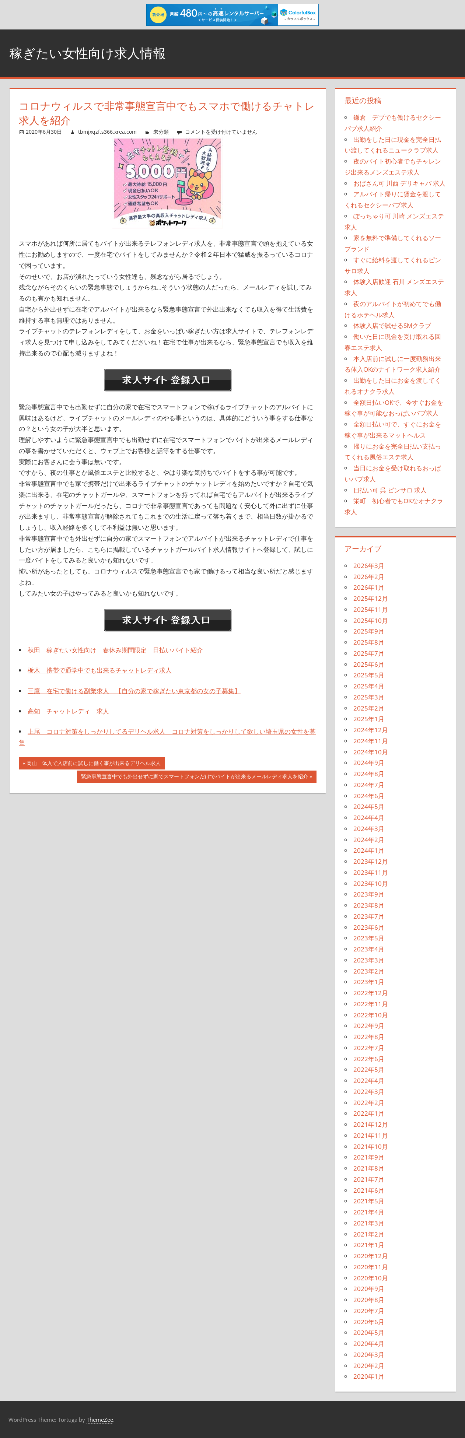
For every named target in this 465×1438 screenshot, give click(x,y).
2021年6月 (368, 1190)
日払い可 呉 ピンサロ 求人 (390, 490)
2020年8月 (368, 1299)
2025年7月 (368, 653)
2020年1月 (368, 1376)
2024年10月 (370, 752)
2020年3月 (368, 1354)
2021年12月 (370, 1124)
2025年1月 (368, 719)
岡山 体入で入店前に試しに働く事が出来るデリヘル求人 (93, 763)
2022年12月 (370, 993)
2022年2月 (368, 1102)
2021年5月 (368, 1201)
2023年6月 (368, 927)
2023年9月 (368, 894)
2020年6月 (368, 1322)
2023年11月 (370, 872)
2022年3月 (368, 1091)
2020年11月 (370, 1267)
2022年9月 (368, 1025)
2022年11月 (370, 1004)
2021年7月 (368, 1179)
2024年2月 (368, 839)
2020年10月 (370, 1278)
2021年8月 (368, 1168)
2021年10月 (370, 1146)
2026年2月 (368, 576)
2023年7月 (368, 916)
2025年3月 (368, 697)
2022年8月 (368, 1036)
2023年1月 (368, 982)
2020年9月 (368, 1288)
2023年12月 (370, 861)
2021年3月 (368, 1223)
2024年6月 (368, 796)
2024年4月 (368, 817)
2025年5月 (368, 675)
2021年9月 (368, 1157)
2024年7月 (368, 785)
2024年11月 (370, 741)
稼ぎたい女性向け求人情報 (90, 53)
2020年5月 (368, 1332)
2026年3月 (368, 565)
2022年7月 (368, 1048)
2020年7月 (368, 1311)
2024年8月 (368, 773)
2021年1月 (368, 1245)
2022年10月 (370, 1015)
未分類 (161, 131)
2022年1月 (368, 1113)
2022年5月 (368, 1069)
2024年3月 (368, 828)
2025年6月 (368, 664)
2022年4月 (368, 1080)
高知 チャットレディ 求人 (68, 711)
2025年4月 (368, 686)
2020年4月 (368, 1343)
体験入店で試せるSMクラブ (392, 325)
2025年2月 (368, 708)
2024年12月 (370, 730)
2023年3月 (368, 960)
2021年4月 (368, 1212)
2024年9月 (368, 762)
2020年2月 (368, 1365)
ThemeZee (100, 1419)
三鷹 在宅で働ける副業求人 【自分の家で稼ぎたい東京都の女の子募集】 (134, 691)
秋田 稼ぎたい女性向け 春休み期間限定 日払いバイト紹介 (115, 650)
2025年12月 (370, 598)
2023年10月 (370, 883)
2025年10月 (370, 620)
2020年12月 (370, 1256)
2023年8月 (368, 905)
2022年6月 (368, 1059)
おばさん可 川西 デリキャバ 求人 (399, 183)
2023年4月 (368, 949)
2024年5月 (368, 806)
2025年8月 (368, 642)
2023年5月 (368, 938)
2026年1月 (368, 587)
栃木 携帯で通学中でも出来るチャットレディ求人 (100, 670)
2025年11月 (370, 609)
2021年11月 (370, 1135)
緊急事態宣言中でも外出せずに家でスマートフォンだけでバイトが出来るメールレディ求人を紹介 (194, 777)
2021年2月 (368, 1234)
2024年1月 (368, 850)
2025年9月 (368, 631)
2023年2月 (368, 971)
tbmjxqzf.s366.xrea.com (107, 131)
